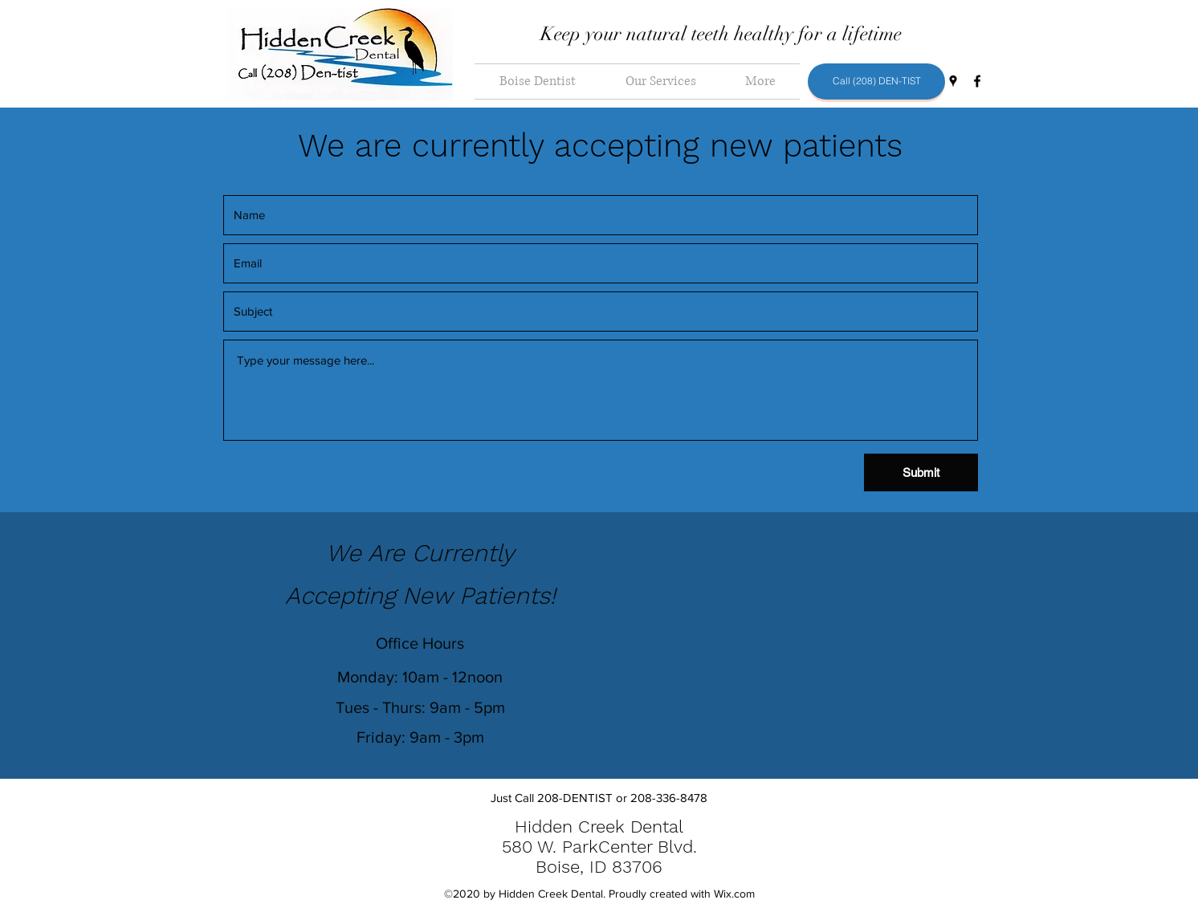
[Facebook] (977, 81)
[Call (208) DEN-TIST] (876, 81)
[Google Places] (953, 81)
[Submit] (921, 472)
